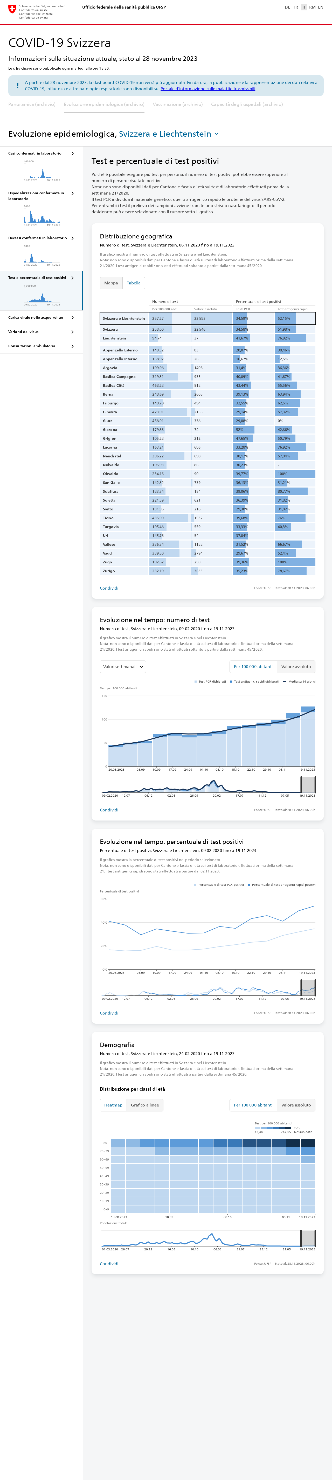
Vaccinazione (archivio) (178, 104)
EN (320, 7)
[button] (169, 134)
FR (296, 7)
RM (312, 7)
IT (304, 7)
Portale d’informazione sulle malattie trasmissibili (208, 88)
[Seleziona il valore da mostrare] (123, 667)
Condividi (109, 588)
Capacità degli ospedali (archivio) (247, 104)
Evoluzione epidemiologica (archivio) (104, 104)
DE (287, 7)
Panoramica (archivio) (32, 104)
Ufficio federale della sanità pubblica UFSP (124, 7)
